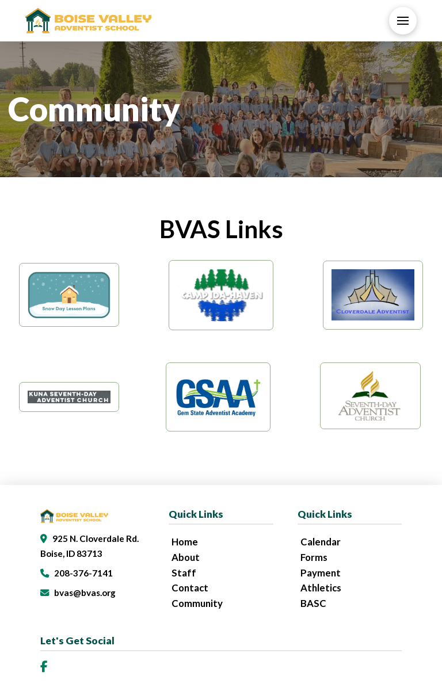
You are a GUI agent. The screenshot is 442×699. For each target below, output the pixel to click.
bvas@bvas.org (85, 592)
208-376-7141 (83, 573)
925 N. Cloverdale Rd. (95, 538)
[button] (403, 21)
